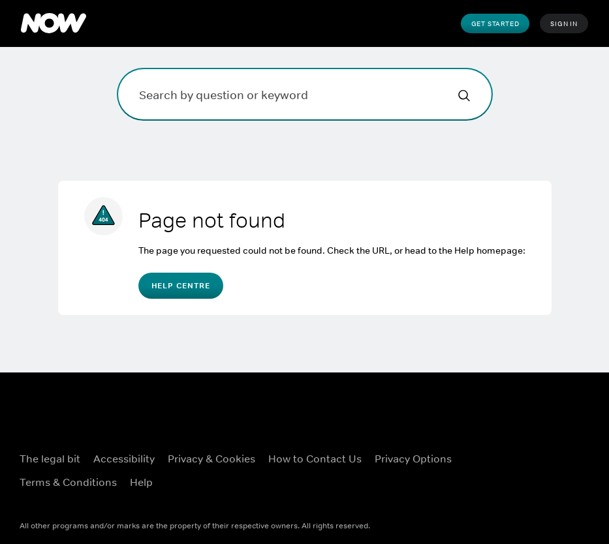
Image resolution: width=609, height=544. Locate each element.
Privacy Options (413, 458)
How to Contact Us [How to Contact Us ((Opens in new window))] (315, 458)
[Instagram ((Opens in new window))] (550, 450)
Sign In (564, 23)
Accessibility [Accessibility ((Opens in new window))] (124, 458)
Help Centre (181, 285)
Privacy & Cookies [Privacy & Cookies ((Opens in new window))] (211, 458)
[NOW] (53, 23)
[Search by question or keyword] (305, 94)
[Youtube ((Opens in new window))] (483, 487)
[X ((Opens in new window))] (517, 450)
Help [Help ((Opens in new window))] (141, 482)
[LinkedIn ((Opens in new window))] (517, 487)
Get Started (495, 23)
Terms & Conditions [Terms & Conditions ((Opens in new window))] (68, 482)
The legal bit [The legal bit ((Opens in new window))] (50, 458)
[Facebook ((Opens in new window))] (483, 450)
